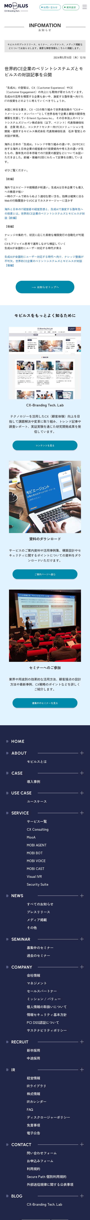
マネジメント (37, 983)
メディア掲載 (37, 919)
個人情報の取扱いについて (47, 1006)
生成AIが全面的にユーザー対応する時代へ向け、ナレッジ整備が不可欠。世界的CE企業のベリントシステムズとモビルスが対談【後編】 (44, 261)
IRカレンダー (36, 1101)
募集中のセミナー (40, 947)
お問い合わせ (50, 7)
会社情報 (33, 975)
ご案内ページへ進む (45, 574)
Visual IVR (34, 876)
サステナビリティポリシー (47, 1030)
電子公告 (33, 1132)
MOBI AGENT (37, 844)
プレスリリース (38, 911)
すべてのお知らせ (40, 904)
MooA (31, 837)
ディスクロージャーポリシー (48, 1117)
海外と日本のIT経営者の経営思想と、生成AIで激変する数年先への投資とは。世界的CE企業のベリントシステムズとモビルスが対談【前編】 (44, 213)
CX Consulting (38, 829)
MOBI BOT (35, 852)
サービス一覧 (37, 821)
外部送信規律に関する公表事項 (50, 1184)
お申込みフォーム (40, 1160)
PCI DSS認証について (43, 1022)
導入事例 (33, 781)
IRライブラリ (36, 1085)
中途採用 (33, 1058)
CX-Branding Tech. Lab (44, 1204)
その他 (32, 927)
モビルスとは (37, 761)
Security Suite (37, 884)
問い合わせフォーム (42, 1152)
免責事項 (33, 1125)
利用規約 (33, 1168)
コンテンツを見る (45, 445)
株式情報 (33, 1093)
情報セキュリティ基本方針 (47, 1014)
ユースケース (37, 801)
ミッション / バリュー (44, 998)
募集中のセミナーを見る (45, 703)
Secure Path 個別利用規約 (46, 1176)
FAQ (30, 1109)
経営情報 (33, 1078)
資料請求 (71, 7)
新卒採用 (33, 1050)
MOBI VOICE (36, 860)
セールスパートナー (42, 991)
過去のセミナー (38, 955)
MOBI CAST (35, 868)
